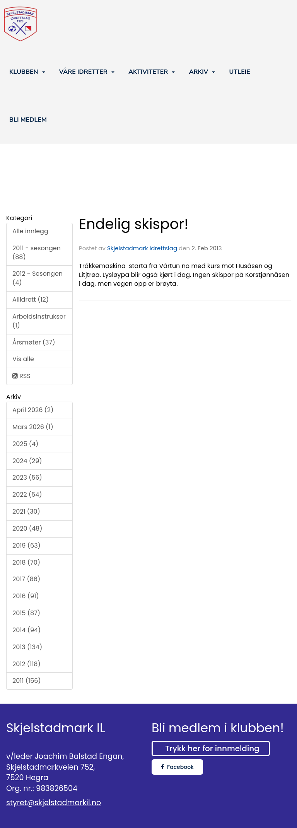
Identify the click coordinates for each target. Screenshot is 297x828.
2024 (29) (27, 460)
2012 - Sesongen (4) (37, 278)
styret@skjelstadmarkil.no (53, 802)
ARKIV (202, 72)
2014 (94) (26, 630)
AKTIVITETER (151, 72)
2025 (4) (25, 443)
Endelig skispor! (133, 224)
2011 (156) (26, 680)
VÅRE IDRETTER (86, 72)
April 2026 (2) (32, 410)
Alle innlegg (30, 231)
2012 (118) (26, 664)
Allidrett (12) (30, 299)
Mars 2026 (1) (32, 426)
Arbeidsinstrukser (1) (39, 321)
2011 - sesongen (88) (36, 252)
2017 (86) (26, 579)
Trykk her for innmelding (212, 748)
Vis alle (23, 359)
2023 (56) (27, 477)
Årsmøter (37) (33, 342)
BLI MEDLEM (28, 119)
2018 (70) (26, 562)
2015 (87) (26, 613)
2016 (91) (25, 596)
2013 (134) (27, 647)
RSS (21, 376)
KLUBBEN (27, 72)
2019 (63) (26, 545)
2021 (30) (26, 511)
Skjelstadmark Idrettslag (142, 248)
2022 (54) (27, 494)
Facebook (177, 767)
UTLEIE (239, 72)
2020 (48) (27, 528)
